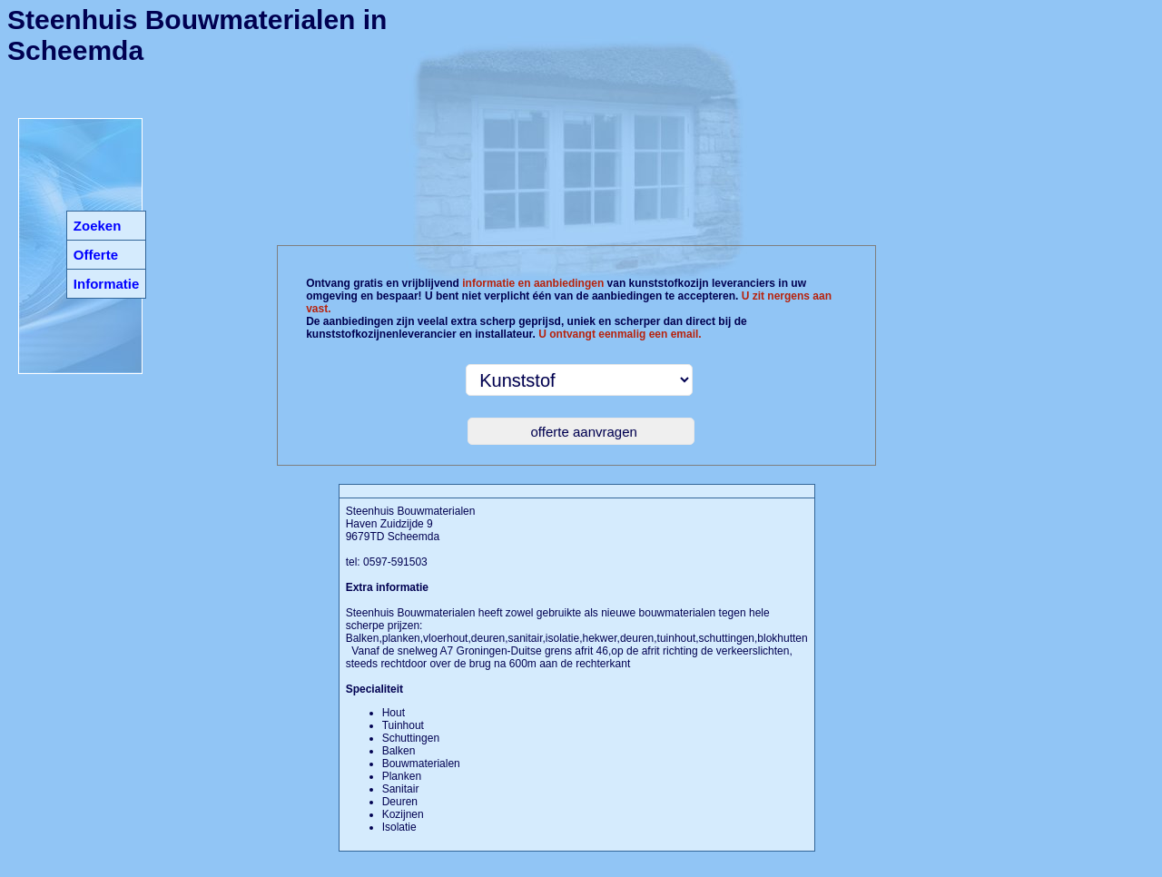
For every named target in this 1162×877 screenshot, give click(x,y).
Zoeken (98, 225)
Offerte (96, 254)
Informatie (107, 283)
